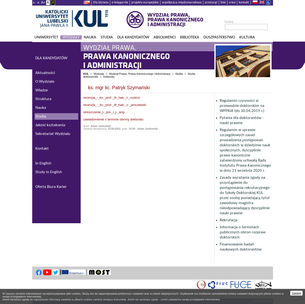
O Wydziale (44, 82)
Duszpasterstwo (219, 37)
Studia (107, 37)
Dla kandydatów (133, 37)
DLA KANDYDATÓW (51, 58)
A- (34, 2)
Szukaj (229, 21)
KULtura (247, 37)
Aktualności (45, 73)
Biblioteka (189, 37)
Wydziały (71, 37)
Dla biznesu (101, 2)
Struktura (43, 99)
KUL (86, 73)
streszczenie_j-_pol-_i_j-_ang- (104, 112)
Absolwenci (165, 37)
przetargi (211, 2)
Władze (41, 90)
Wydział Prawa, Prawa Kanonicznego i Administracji (139, 73)
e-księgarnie (120, 2)
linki (223, 2)
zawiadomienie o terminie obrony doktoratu (113, 119)
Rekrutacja (228, 220)
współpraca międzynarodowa (182, 2)
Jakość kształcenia (50, 125)
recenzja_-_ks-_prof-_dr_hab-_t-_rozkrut (111, 97)
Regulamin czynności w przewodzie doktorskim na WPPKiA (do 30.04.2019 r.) (242, 106)
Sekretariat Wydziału (52, 134)
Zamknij (296, 293)
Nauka (90, 37)
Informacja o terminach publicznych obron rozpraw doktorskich (243, 232)
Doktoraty (109, 76)
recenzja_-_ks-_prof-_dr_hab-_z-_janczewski (114, 105)
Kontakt (42, 149)
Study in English (48, 172)
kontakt (244, 2)
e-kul (232, 2)
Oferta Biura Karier (51, 187)
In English (43, 163)
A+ (43, 3)
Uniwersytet (46, 37)
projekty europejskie (145, 2)
